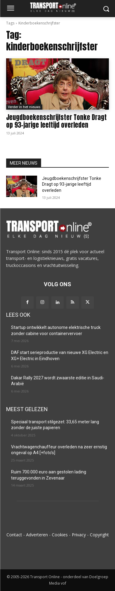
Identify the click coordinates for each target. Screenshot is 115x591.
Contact (14, 535)
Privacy (79, 535)
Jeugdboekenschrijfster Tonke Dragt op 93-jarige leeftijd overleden (56, 121)
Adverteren (37, 535)
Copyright (99, 535)
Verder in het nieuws (24, 107)
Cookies (60, 535)
